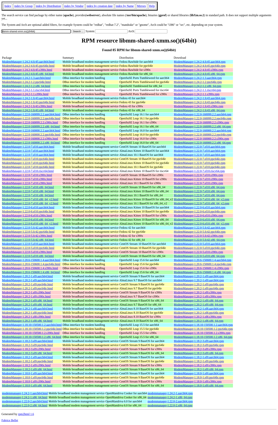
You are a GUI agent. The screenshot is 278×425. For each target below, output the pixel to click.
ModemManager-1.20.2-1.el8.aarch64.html (27, 308)
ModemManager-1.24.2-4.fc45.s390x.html (27, 69)
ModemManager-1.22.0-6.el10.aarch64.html (28, 207)
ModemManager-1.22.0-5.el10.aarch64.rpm (199, 243)
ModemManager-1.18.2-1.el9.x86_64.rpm (198, 369)
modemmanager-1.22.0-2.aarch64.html (25, 401)
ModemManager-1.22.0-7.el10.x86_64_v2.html (30, 199)
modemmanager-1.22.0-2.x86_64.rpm (169, 405)
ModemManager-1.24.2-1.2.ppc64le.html (26, 82)
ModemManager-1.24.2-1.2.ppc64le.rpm (198, 82)
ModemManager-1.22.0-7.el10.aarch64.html (28, 146)
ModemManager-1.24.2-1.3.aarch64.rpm (198, 77)
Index (7, 6)
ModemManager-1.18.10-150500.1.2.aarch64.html (32, 324)
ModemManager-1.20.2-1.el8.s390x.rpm (198, 316)
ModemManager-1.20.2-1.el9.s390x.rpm (198, 292)
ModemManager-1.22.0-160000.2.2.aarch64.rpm (202, 130)
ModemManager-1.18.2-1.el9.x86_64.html (27, 369)
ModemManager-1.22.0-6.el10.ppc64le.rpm (199, 211)
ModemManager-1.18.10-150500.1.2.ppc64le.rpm (203, 328)
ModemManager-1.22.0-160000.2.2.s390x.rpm (201, 138)
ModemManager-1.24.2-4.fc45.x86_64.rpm (199, 73)
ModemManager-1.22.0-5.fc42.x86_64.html (28, 239)
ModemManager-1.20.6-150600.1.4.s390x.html (30, 268)
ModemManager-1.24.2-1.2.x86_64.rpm (197, 86)
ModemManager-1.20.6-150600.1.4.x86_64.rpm (202, 272)
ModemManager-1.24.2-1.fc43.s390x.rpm (198, 106)
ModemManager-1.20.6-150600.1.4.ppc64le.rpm (202, 264)
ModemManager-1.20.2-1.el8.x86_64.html (27, 320)
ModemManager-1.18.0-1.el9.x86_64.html (27, 385)
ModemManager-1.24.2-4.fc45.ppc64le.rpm (200, 65)
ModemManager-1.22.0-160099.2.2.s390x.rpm (201, 122)
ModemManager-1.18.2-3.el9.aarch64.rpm (199, 341)
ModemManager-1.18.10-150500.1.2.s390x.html (31, 332)
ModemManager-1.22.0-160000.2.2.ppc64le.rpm (202, 134)
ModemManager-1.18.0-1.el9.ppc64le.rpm (199, 377)
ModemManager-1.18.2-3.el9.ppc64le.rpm (199, 345)
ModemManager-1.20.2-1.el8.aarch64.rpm (199, 308)
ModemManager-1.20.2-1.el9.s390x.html (26, 292)
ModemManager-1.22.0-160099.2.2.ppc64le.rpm (202, 118)
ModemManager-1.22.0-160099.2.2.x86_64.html (31, 126)
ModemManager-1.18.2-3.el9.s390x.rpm (198, 349)
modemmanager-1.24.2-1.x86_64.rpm (169, 397)
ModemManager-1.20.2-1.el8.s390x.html (26, 316)
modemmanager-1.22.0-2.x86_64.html (24, 405)
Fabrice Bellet (9, 420)
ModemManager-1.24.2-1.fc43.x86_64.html (28, 110)
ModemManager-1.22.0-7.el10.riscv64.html (28, 171)
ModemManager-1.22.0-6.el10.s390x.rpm (198, 215)
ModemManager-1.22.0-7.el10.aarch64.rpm (199, 146)
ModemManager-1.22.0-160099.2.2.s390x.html (30, 122)
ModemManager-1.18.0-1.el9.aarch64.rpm (199, 373)
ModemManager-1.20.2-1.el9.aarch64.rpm (199, 276)
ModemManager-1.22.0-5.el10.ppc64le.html (28, 247)
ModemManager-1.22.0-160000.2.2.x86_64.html (31, 142)
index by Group (23, 6)
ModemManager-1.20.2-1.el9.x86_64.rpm (198, 300)
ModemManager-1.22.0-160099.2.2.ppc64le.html (31, 118)
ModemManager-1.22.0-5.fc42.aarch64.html (28, 227)
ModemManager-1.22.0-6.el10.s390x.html (27, 215)
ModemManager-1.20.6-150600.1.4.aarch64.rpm (202, 260)
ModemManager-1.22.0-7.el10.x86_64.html (28, 187)
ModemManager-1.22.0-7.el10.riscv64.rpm (199, 171)
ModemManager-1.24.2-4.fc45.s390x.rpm (198, 69)
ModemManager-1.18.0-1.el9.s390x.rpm (198, 381)
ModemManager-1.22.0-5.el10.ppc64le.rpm (199, 247)
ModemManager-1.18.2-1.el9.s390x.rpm (198, 365)
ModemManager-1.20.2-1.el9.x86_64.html (27, 300)
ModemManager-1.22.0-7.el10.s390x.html (27, 175)
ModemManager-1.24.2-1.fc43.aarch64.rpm (200, 98)
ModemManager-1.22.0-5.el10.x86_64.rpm (199, 256)
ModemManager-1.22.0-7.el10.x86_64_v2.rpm (201, 199)
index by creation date (100, 6)
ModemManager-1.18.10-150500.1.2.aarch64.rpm (203, 324)
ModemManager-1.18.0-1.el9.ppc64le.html (27, 377)
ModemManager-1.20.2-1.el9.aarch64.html (27, 276)
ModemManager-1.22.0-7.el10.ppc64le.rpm (199, 158)
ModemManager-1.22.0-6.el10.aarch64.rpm (199, 207)
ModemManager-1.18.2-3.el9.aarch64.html (27, 341)
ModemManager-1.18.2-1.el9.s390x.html (26, 365)
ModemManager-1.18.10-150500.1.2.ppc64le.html (32, 328)
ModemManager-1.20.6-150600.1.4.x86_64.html (31, 272)
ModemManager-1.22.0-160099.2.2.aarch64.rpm (202, 114)
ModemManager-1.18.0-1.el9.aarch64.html (27, 373)
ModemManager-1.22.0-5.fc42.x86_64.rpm (199, 239)
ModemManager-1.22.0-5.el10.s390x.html (27, 252)
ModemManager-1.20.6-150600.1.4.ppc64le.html (31, 264)
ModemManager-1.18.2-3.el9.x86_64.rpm (198, 353)
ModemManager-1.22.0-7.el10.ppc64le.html (28, 158)
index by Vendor (73, 6)
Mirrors (141, 6)
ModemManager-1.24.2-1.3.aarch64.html (26, 77)
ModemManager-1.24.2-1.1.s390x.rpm (197, 94)
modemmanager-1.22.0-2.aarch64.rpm (170, 401)
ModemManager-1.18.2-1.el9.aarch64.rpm (199, 357)
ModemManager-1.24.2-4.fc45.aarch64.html (28, 61)
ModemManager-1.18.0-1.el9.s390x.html (26, 381)
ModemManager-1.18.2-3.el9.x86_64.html (27, 353)
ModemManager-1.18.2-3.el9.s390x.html (26, 349)
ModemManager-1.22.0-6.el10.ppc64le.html (28, 211)
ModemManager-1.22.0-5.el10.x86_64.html (28, 256)
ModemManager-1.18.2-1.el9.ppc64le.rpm (199, 361)
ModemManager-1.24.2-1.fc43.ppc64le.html (28, 102)
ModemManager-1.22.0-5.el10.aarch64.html (28, 243)
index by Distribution (48, 6)
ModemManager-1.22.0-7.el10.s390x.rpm (198, 175)
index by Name (125, 6)
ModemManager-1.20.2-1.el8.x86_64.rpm (198, 320)
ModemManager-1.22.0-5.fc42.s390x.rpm (198, 235)
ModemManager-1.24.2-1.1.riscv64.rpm (197, 90)
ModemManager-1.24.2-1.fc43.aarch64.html (28, 98)
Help (152, 6)
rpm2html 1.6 (26, 414)
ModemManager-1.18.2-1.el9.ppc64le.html (27, 361)
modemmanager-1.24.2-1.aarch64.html (25, 393)
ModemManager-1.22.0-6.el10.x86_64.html (28, 219)
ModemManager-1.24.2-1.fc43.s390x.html (27, 106)
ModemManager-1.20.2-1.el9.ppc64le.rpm (199, 284)
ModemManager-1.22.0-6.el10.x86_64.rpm (199, 219)
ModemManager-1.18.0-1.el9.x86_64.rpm (198, 385)
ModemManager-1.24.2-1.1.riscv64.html (26, 90)
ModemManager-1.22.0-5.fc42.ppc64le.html (28, 231)
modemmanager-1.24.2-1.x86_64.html (24, 397)
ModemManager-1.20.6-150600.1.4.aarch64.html (31, 260)
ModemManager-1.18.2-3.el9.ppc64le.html (27, 345)
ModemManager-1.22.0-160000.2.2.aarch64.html (31, 130)
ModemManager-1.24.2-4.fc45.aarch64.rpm (200, 61)
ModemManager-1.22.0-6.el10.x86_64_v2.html (30, 223)
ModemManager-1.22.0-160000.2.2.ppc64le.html (31, 134)
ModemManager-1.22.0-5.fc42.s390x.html (27, 235)
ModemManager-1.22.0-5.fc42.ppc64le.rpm (200, 231)
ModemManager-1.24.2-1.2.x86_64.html (26, 86)
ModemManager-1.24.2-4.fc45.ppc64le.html (28, 65)
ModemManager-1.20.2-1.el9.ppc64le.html (27, 284)
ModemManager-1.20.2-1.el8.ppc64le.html (27, 312)
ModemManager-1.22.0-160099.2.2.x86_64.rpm (202, 126)
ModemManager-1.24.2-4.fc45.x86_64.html (28, 73)
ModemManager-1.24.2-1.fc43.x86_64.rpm (199, 110)
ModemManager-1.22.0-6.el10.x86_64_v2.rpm (201, 223)
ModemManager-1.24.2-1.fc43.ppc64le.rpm (200, 102)
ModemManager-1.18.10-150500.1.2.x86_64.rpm (203, 337)
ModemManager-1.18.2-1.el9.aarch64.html (27, 357)
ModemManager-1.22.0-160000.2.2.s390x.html (30, 138)
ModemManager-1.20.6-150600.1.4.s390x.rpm (201, 268)
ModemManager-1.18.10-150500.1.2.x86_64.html (31, 337)
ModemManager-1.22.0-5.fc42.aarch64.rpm (200, 227)
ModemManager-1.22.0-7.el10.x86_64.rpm (199, 187)
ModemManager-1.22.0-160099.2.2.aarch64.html (31, 114)
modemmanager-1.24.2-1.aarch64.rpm (170, 393)
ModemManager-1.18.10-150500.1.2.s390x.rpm (202, 332)
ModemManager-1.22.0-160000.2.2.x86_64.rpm (202, 142)
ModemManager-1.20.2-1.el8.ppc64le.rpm (199, 312)
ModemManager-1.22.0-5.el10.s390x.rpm (198, 252)
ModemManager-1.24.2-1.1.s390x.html (25, 94)
